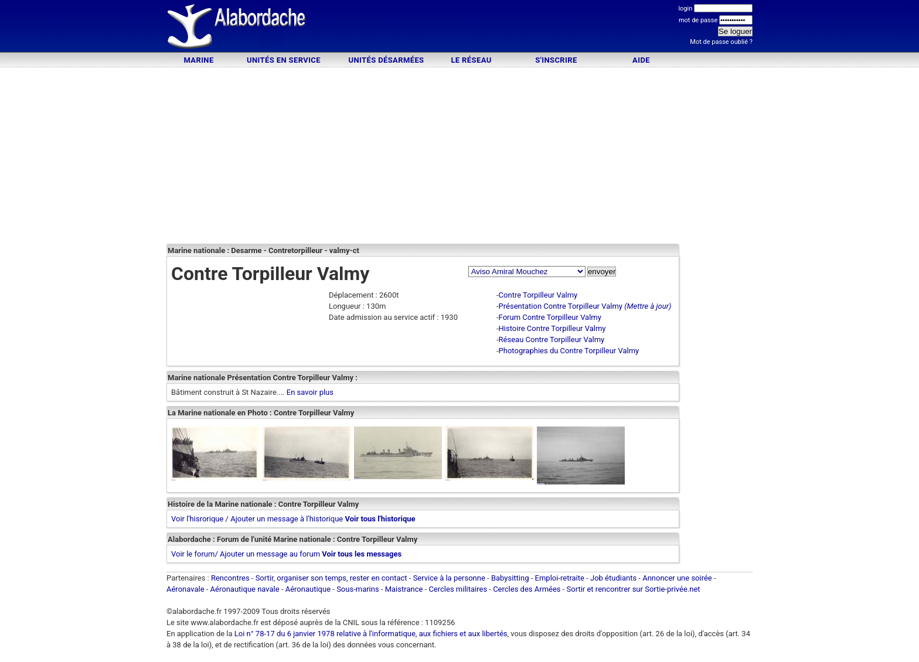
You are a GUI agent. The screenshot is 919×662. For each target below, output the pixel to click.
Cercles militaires (457, 589)
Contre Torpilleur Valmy (538, 295)
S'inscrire (556, 60)
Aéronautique (309, 589)
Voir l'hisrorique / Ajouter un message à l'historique (257, 518)
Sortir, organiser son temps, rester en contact (331, 578)
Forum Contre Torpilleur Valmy (550, 317)
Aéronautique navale (245, 589)
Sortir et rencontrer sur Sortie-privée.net (633, 589)
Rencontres (230, 578)
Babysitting (510, 578)
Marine (198, 60)
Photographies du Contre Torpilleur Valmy (569, 350)
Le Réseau (471, 60)
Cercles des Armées (526, 589)
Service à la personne (449, 578)
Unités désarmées (386, 60)
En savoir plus (310, 392)
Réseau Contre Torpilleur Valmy (552, 339)
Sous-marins (357, 589)
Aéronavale (185, 589)
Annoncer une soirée (677, 578)
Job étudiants (613, 578)
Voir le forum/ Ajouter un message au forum (245, 554)
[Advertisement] (459, 28)
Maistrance (404, 589)
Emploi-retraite (559, 578)
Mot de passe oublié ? (721, 42)
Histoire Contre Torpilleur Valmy (552, 328)
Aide (641, 60)
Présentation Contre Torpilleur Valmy (560, 306)
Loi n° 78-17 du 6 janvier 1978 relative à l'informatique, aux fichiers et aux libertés (370, 633)
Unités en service (284, 60)
